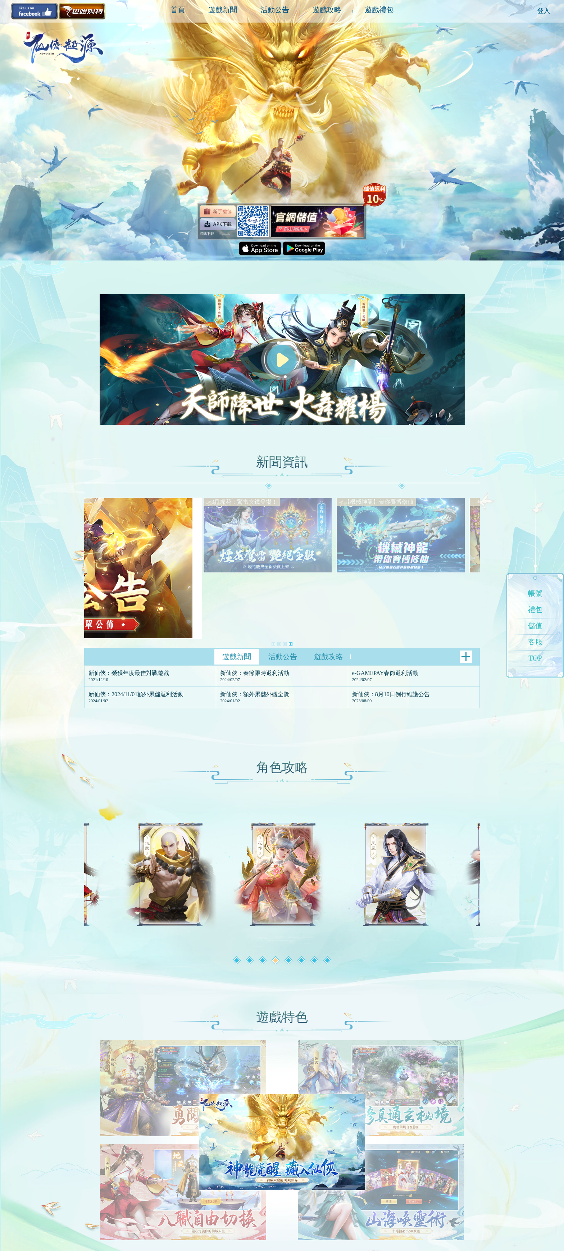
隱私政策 (142, 1226)
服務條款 (119, 1226)
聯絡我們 (166, 1226)
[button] (273, 578)
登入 (543, 10)
